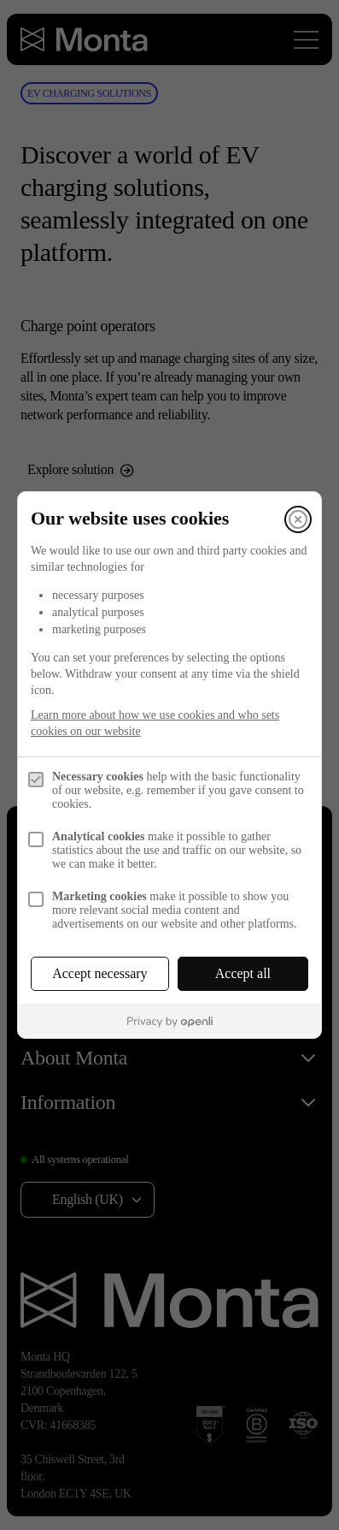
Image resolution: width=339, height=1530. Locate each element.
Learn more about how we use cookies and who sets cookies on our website (155, 723)
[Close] (298, 519)
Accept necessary (100, 973)
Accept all (243, 973)
